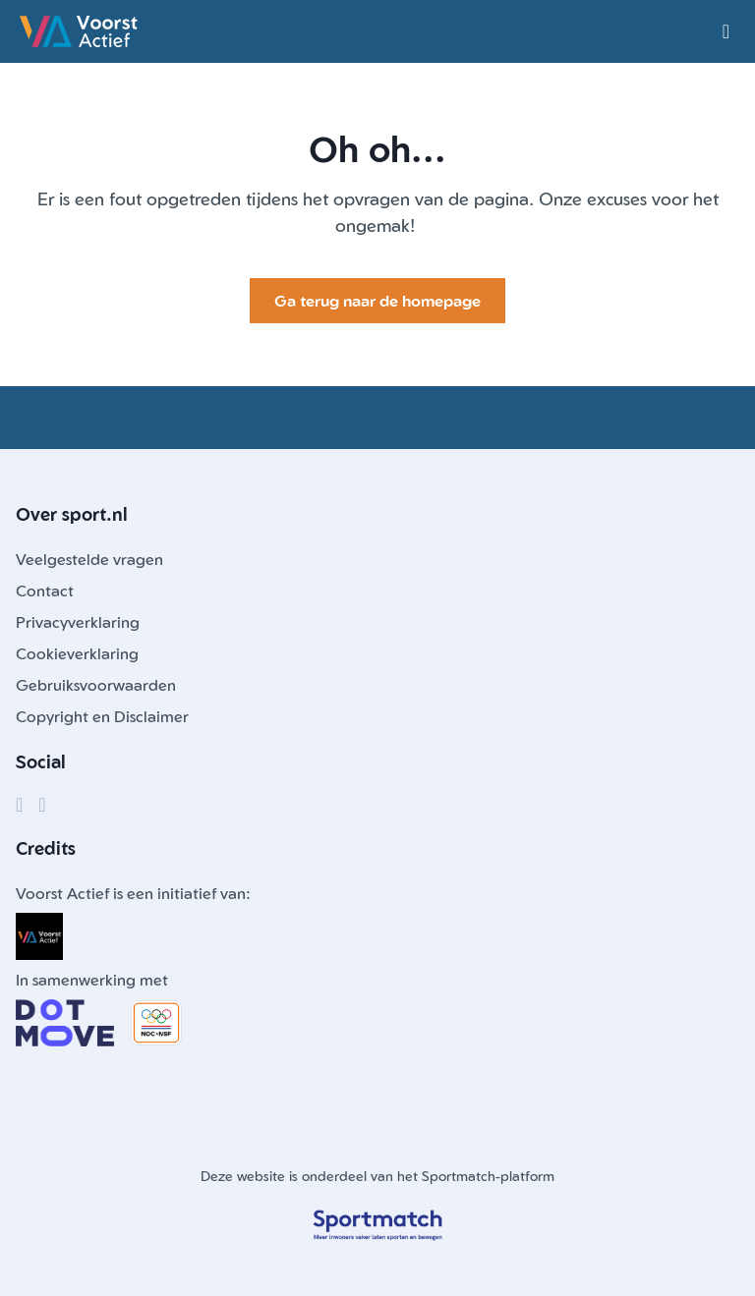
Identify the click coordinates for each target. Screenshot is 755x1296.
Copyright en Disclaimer (102, 716)
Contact (45, 590)
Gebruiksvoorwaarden (96, 685)
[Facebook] (19, 805)
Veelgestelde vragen (89, 559)
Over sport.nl (72, 514)
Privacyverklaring (78, 622)
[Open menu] (726, 31)
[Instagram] (41, 805)
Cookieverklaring (77, 653)
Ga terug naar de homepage (377, 300)
